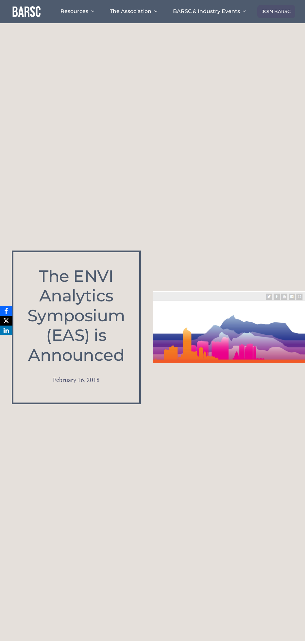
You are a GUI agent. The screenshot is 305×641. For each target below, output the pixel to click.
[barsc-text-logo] (26, 7)
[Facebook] (6, 311)
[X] (6, 321)
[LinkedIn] (6, 330)
